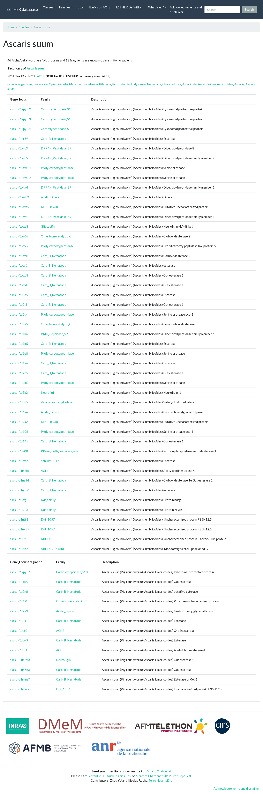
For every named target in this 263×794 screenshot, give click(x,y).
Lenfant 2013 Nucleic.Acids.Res (109, 776)
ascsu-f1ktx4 (19, 187)
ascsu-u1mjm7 (19, 689)
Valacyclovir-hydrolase (57, 402)
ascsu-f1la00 (19, 451)
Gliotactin (48, 226)
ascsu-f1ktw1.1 (20, 168)
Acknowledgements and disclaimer (186, 9)
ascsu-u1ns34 (19, 480)
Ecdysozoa (138, 84)
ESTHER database (22, 9)
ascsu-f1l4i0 (18, 601)
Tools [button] (80, 7)
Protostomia (121, 84)
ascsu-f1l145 (19, 441)
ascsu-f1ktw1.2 (20, 177)
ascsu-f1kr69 (19, 138)
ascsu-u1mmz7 (20, 679)
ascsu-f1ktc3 (19, 148)
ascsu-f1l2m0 (19, 382)
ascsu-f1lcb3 (19, 630)
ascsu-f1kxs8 (19, 226)
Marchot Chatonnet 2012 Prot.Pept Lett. (164, 776)
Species (24, 27)
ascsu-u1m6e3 (20, 669)
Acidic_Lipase (50, 197)
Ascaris (239, 84)
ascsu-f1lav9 (19, 461)
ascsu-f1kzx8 (19, 285)
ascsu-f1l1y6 (19, 363)
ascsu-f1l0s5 (19, 324)
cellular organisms (19, 84)
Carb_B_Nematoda (53, 138)
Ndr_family (48, 500)
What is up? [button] (156, 7)
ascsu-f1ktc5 (19, 158)
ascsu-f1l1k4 (19, 334)
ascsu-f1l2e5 (19, 373)
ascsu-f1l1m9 (19, 343)
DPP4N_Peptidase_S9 (56, 148)
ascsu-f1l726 (19, 510)
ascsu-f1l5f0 (19, 539)
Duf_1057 (48, 519)
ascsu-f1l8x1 (19, 621)
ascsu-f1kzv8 (19, 275)
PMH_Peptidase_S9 (54, 334)
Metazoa (75, 84)
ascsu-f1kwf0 (19, 217)
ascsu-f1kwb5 (19, 207)
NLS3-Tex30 (49, 207)
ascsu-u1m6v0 (20, 660)
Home (10, 27)
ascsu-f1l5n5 (19, 402)
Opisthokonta (58, 84)
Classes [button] (48, 7)
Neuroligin (48, 392)
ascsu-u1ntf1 (19, 519)
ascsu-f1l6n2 (19, 549)
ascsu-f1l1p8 (19, 353)
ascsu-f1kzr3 (19, 265)
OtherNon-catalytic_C (56, 236)
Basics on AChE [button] (99, 7)
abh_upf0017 (50, 461)
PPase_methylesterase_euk (59, 451)
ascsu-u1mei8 (19, 470)
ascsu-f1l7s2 (19, 422)
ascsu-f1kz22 (19, 246)
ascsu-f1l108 (19, 431)
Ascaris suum (36, 68)
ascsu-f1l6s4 (19, 412)
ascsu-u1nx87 (19, 529)
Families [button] (64, 7)
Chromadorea (171, 84)
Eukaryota (40, 84)
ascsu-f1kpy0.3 (20, 119)
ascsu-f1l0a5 (19, 295)
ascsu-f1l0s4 (19, 314)
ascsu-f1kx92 (19, 581)
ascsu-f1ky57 (19, 236)
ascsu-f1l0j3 (18, 304)
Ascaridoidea (207, 84)
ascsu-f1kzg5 (19, 500)
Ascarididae (225, 84)
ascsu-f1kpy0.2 (20, 109)
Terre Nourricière (160, 780)
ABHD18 (47, 539)
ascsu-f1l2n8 (19, 591)
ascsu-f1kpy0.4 (20, 129)
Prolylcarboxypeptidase (57, 168)
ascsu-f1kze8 (19, 256)
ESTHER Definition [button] (129, 7)
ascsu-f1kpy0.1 (20, 572)
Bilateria (105, 84)
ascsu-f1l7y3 (19, 611)
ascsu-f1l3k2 (19, 392)
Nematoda (154, 84)
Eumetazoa (90, 84)
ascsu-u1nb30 (19, 490)
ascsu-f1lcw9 (19, 640)
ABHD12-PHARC (53, 549)
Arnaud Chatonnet (158, 771)
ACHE (45, 470)
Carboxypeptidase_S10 (57, 109)
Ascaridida (189, 84)
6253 (40, 76)
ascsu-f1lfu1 (18, 650)
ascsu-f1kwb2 (19, 197)
